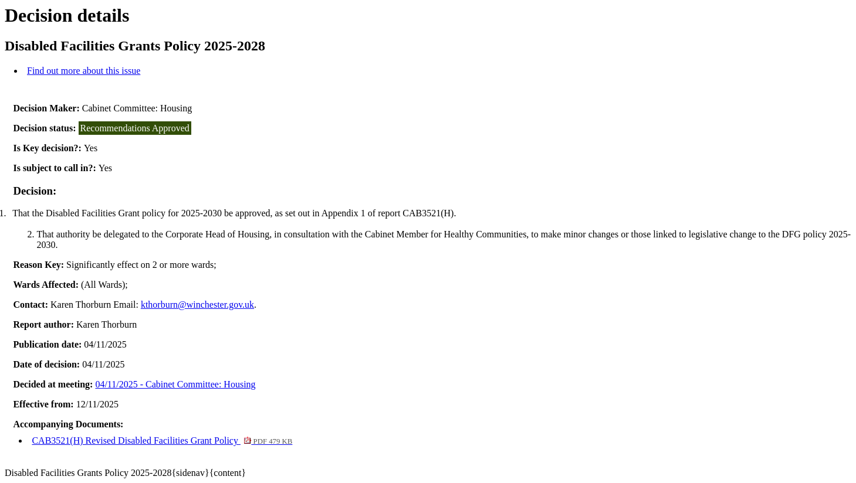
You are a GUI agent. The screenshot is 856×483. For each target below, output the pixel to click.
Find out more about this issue (83, 71)
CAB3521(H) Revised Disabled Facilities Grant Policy (162, 440)
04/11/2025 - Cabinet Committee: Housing (175, 384)
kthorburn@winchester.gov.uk (197, 304)
